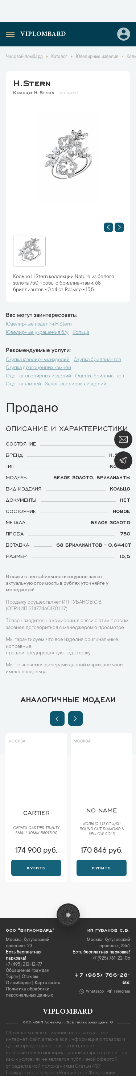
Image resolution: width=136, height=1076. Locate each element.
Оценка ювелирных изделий (38, 376)
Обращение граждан (27, 970)
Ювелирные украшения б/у (37, 333)
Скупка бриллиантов (97, 360)
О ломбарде (18, 983)
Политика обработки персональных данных (29, 992)
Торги (12, 977)
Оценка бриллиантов (99, 376)
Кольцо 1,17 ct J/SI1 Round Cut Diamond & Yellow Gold (101, 829)
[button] (108, 227)
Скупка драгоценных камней (38, 368)
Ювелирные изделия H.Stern (39, 324)
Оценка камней (23, 384)
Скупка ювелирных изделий (38, 360)
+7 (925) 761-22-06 (111, 958)
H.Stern (32, 81)
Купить (36, 867)
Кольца (81, 333)
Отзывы (30, 977)
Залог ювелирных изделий (75, 384)
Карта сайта (48, 983)
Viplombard (43, 34)
